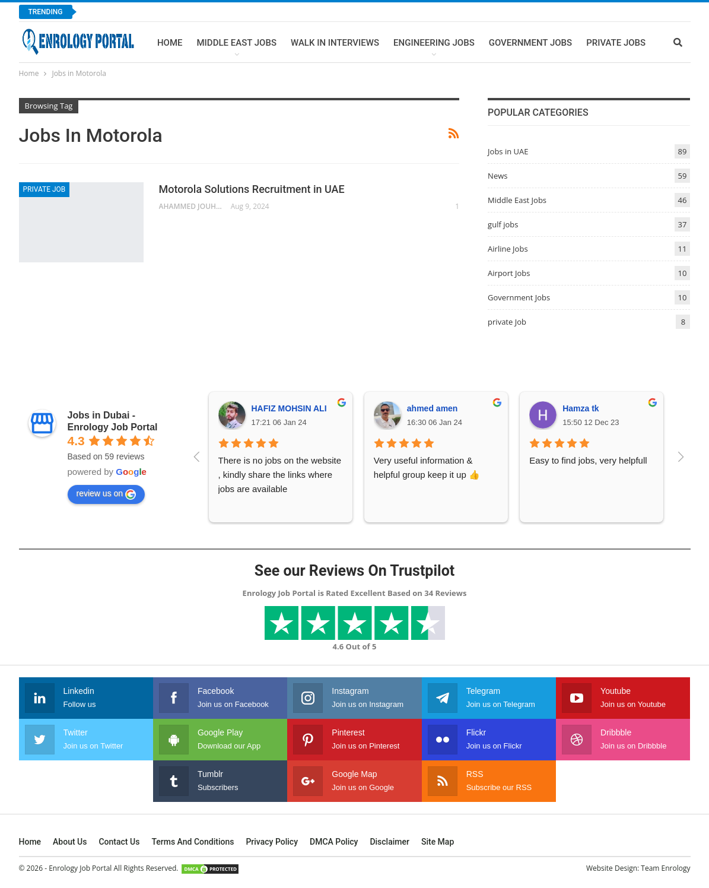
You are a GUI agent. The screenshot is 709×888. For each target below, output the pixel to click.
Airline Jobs (508, 248)
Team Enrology (665, 868)
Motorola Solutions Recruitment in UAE (252, 189)
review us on (106, 494)
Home (170, 42)
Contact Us (118, 841)
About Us (70, 841)
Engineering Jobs (434, 42)
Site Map (437, 841)
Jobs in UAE (508, 151)
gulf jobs (503, 224)
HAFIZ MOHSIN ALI (289, 408)
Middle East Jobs (236, 42)
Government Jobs (530, 42)
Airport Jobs (509, 273)
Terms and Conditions (192, 841)
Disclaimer (389, 841)
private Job (44, 189)
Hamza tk (580, 408)
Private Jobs (616, 42)
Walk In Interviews (335, 42)
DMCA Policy (334, 841)
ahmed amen (432, 408)
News (497, 175)
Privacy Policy (272, 841)
